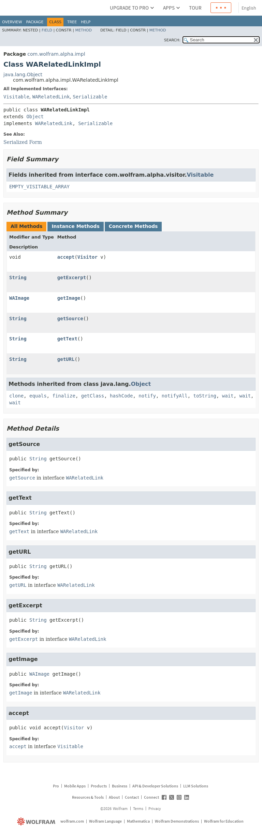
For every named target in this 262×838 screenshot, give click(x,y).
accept (66, 257)
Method (83, 30)
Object (35, 116)
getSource (70, 318)
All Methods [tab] (26, 226)
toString (204, 395)
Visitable (16, 96)
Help (85, 22)
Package (35, 22)
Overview (12, 22)
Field (47, 30)
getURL (66, 359)
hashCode (121, 395)
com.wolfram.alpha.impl (56, 54)
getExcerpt (71, 277)
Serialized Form (22, 142)
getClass (92, 395)
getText (67, 338)
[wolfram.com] (37, 821)
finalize (63, 395)
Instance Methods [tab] (75, 226)
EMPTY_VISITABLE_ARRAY (39, 186)
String (18, 277)
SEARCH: (172, 40)
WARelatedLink (51, 96)
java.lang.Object (22, 74)
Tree (72, 22)
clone (16, 395)
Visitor (87, 257)
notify (147, 395)
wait (228, 395)
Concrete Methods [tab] (133, 226)
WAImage (19, 298)
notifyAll (175, 395)
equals (38, 395)
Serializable (90, 96)
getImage (68, 298)
